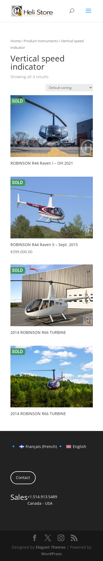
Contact (23, 477)
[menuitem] (38, 446)
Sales (18, 497)
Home (15, 40)
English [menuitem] (79, 446)
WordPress (51, 553)
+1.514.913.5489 (42, 496)
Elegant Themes (51, 547)
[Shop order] (69, 87)
